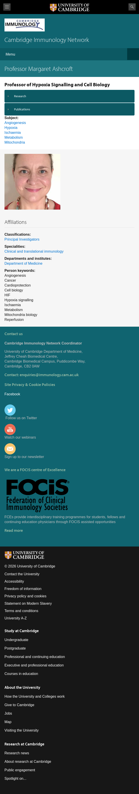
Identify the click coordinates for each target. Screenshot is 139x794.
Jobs (8, 713)
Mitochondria (14, 142)
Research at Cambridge (24, 744)
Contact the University (22, 574)
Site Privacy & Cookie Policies (29, 384)
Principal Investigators (22, 239)
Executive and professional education (34, 665)
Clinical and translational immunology (33, 251)
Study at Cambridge (21, 630)
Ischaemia (12, 132)
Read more (13, 530)
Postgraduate (15, 648)
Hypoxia (10, 128)
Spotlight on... (15, 778)
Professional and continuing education (34, 657)
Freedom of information (22, 589)
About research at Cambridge (27, 761)
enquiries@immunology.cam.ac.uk (49, 374)
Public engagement (19, 770)
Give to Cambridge (19, 705)
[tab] (69, 96)
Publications (22, 109)
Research (20, 96)
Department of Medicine (23, 263)
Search (132, 6)
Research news (16, 753)
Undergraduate (16, 640)
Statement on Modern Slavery (28, 603)
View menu (7, 7)
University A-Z (15, 618)
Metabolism (13, 137)
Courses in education (21, 674)
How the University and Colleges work (34, 696)
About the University (22, 687)
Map (7, 722)
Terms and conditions (21, 611)
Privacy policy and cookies (25, 596)
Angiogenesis (15, 123)
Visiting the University (21, 730)
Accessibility (14, 581)
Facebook (12, 394)
